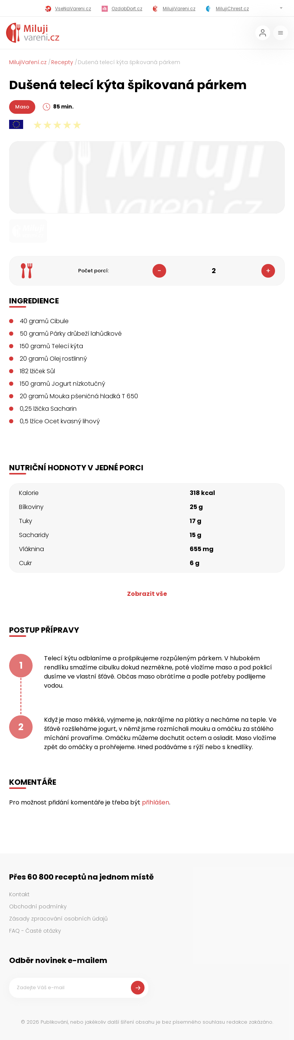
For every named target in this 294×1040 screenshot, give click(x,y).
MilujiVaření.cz (28, 62)
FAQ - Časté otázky (35, 931)
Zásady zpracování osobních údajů (58, 918)
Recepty (62, 62)
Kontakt (19, 894)
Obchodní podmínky (38, 906)
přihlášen (155, 802)
